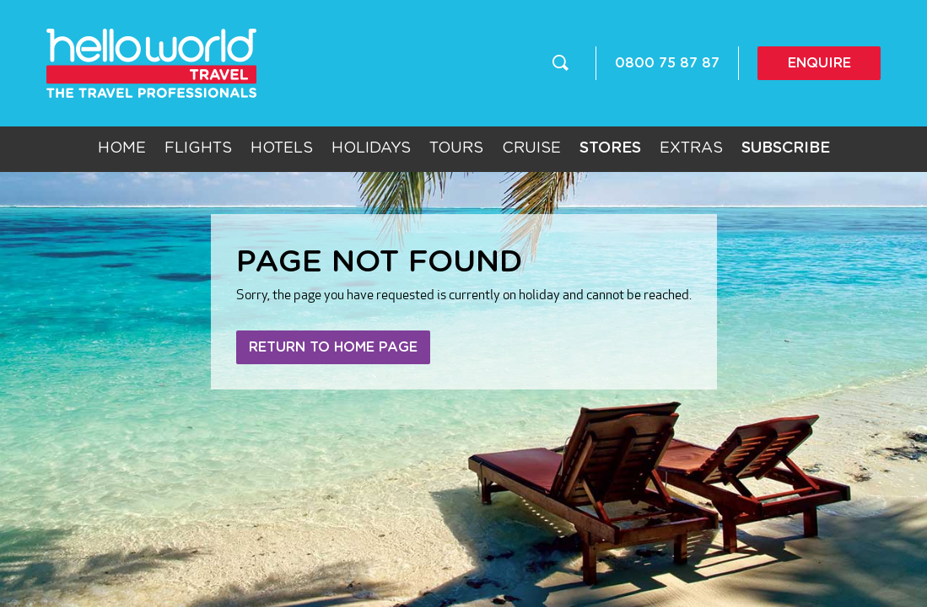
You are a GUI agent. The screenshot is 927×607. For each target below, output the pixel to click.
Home (122, 148)
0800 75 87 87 (667, 63)
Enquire (819, 63)
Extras (691, 148)
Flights (198, 148)
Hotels (282, 148)
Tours (456, 148)
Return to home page (333, 347)
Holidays (371, 148)
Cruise (531, 148)
